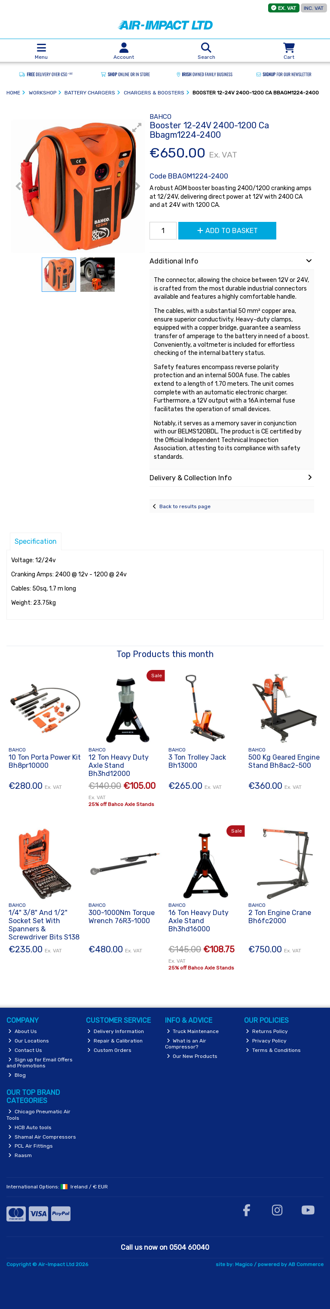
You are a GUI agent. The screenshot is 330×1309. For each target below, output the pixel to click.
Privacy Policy (266, 1041)
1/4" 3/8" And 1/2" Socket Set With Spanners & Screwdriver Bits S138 (44, 925)
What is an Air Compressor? (186, 1044)
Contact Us (25, 1050)
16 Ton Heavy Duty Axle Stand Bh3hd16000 (198, 921)
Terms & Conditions (273, 1050)
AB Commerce (306, 1264)
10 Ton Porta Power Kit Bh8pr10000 (45, 761)
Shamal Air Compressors (42, 1137)
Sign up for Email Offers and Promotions (39, 1063)
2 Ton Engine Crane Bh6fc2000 (279, 917)
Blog (17, 1075)
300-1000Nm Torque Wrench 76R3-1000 (122, 917)
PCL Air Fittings (30, 1146)
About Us (22, 1031)
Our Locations (28, 1041)
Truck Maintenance (193, 1031)
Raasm (20, 1155)
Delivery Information (115, 1031)
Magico (244, 1264)
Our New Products (192, 1056)
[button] (137, 127)
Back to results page (185, 506)
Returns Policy (267, 1031)
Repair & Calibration (115, 1041)
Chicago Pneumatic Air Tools (38, 1115)
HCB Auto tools (30, 1127)
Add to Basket (227, 231)
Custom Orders (109, 1050)
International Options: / (57, 1187)
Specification (36, 541)
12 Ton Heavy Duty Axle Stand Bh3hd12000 (119, 765)
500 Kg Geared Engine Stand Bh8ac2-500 (284, 761)
